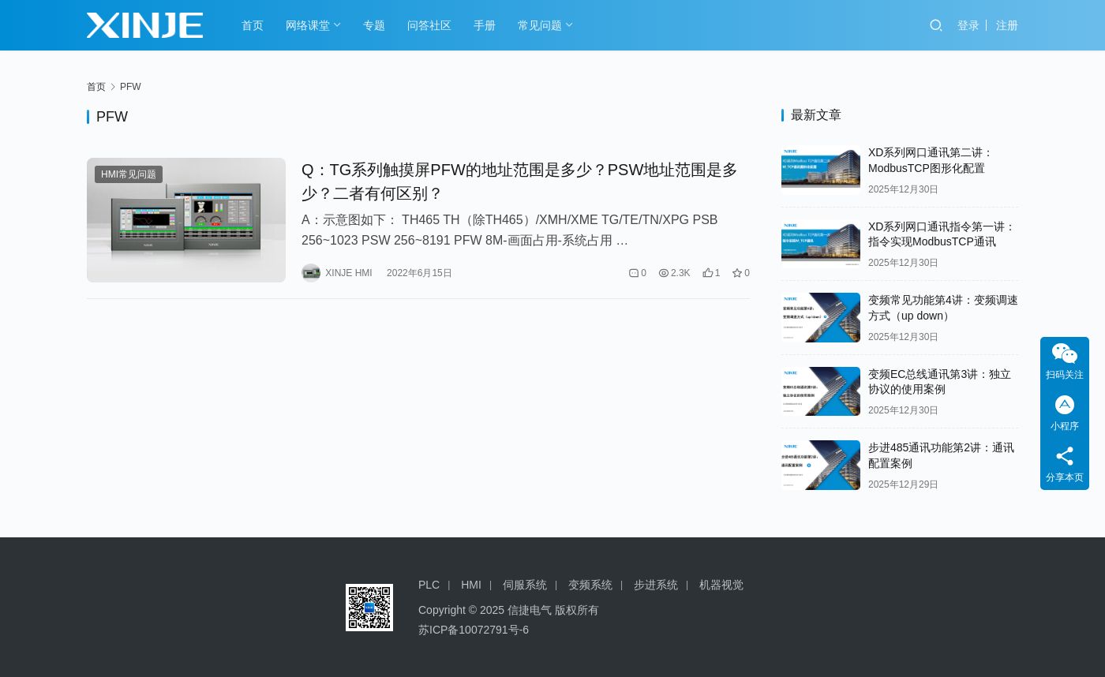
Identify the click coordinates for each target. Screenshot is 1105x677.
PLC (429, 584)
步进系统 (656, 584)
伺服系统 (525, 584)
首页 (253, 25)
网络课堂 (308, 25)
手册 (485, 25)
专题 (374, 25)
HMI (471, 584)
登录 (968, 25)
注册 (1007, 25)
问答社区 (429, 25)
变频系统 (590, 584)
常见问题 (540, 25)
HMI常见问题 (128, 174)
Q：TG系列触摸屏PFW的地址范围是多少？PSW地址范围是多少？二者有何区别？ (520, 181)
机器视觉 (721, 584)
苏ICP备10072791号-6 (473, 629)
